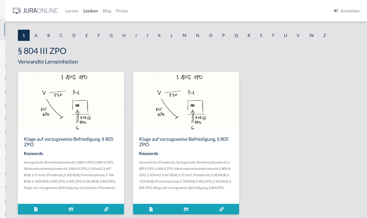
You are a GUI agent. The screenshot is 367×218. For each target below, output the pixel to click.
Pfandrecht (159, 192)
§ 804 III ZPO (161, 186)
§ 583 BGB (222, 199)
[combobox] (48, 29)
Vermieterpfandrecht (143, 173)
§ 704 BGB (154, 199)
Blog (198, 10)
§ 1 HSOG (14, 118)
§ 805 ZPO (140, 205)
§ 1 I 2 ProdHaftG (21, 159)
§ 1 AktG (13, 64)
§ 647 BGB (127, 192)
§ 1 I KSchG (15, 187)
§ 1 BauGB (14, 78)
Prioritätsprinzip (133, 199)
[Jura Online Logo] (127, 10)
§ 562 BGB (156, 205)
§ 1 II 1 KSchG (18, 200)
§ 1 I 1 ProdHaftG (21, 132)
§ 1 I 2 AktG (15, 146)
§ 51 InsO (143, 192)
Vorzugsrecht (117, 173)
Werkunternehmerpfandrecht (129, 186)
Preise (213, 10)
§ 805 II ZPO (238, 180)
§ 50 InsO (212, 192)
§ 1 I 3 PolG (15, 173)
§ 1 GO (11, 91)
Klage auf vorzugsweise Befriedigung (143, 211)
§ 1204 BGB (240, 199)
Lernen (163, 10)
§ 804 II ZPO (125, 180)
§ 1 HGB (12, 105)
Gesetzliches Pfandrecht (215, 173)
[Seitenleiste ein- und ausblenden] (87, 9)
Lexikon (182, 10)
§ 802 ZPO (123, 205)
